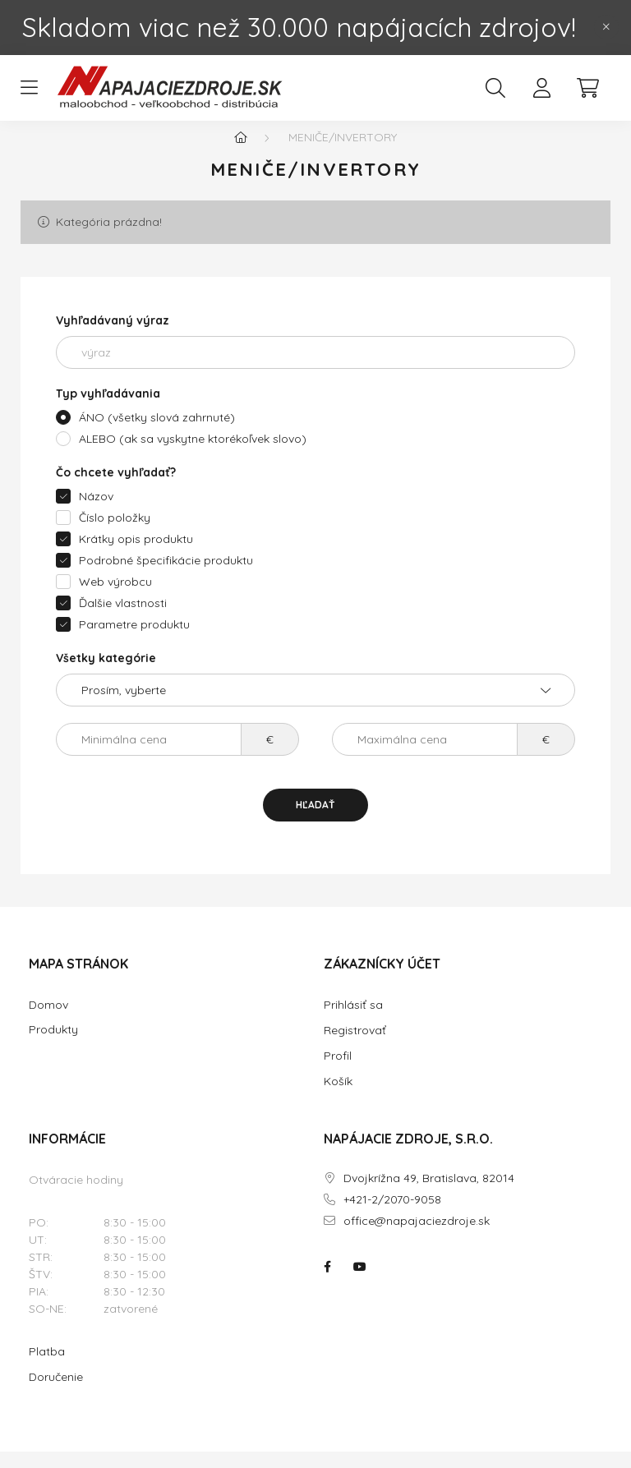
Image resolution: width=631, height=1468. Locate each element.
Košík (338, 1097)
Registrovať (355, 1046)
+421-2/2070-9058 (392, 1216)
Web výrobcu (115, 598)
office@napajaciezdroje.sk (416, 1238)
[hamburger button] (28, 87)
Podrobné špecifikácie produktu (166, 576)
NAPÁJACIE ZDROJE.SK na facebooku (327, 1283)
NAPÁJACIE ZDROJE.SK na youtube (359, 1283)
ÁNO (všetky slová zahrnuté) (157, 433)
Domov (48, 1022)
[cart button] (587, 87)
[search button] (495, 87)
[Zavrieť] (606, 27)
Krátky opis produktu (136, 555)
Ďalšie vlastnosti (123, 619)
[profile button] (541, 87)
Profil (338, 1072)
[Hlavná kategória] (240, 153)
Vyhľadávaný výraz (112, 336)
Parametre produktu (134, 640)
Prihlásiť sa (353, 1021)
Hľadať (315, 821)
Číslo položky (114, 534)
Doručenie (56, 1393)
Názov (96, 512)
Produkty (53, 1046)
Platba (47, 1367)
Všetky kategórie (106, 674)
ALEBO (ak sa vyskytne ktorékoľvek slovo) (192, 455)
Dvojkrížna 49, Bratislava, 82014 (428, 1195)
